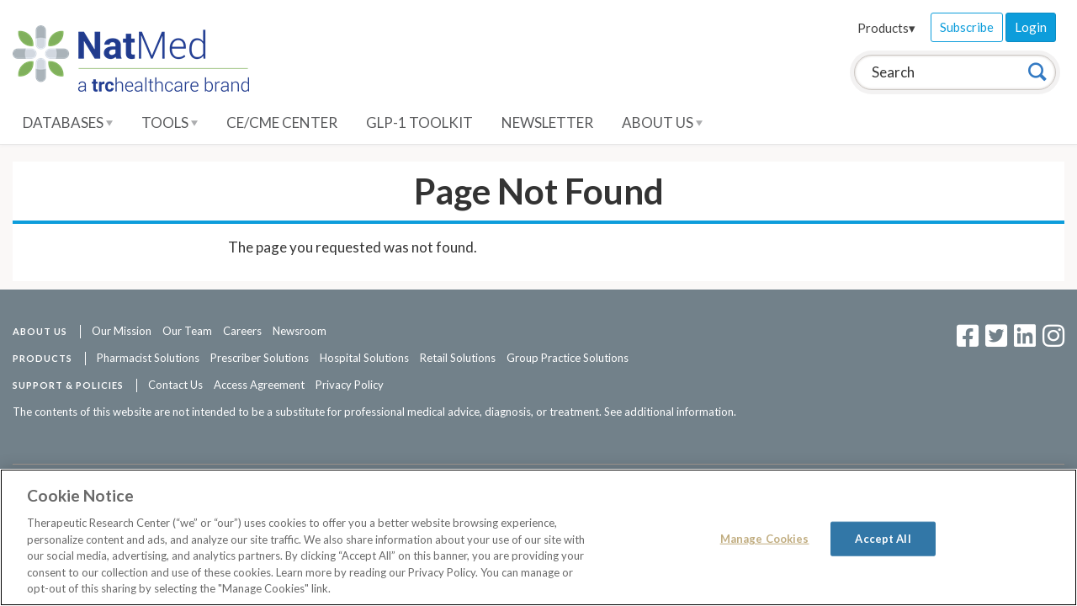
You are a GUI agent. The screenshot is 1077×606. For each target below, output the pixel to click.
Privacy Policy (350, 384)
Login (1031, 27)
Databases (68, 122)
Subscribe (967, 27)
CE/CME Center (281, 122)
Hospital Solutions (364, 357)
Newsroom (299, 331)
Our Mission (121, 331)
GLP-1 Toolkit (419, 122)
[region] (538, 537)
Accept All (882, 538)
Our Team (187, 331)
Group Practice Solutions (568, 357)
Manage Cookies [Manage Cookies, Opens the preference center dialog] (764, 538)
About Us (662, 122)
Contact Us (175, 384)
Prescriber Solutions (259, 357)
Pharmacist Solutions (148, 357)
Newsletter (547, 122)
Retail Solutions (458, 357)
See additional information (669, 411)
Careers (242, 331)
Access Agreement (259, 384)
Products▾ (886, 27)
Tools (169, 122)
